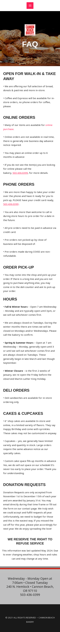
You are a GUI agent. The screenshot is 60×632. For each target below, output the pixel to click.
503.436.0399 (20, 172)
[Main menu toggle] (30, 5)
